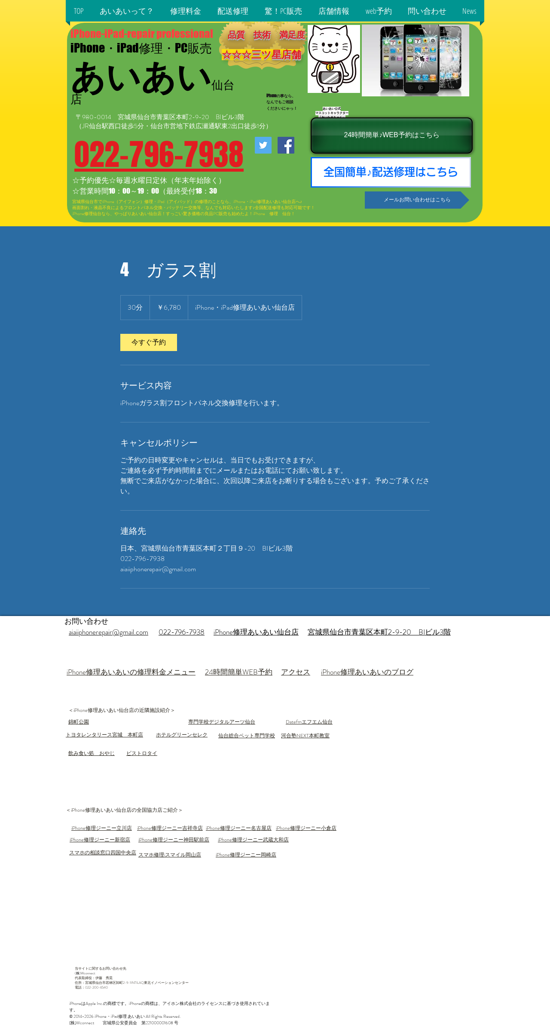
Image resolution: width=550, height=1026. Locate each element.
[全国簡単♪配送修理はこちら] (391, 172)
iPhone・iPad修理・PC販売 (141, 47)
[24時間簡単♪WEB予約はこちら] (392, 135)
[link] (148, 342)
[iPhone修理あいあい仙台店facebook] (286, 145)
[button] (127, 11)
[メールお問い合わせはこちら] (417, 200)
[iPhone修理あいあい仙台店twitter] (263, 145)
